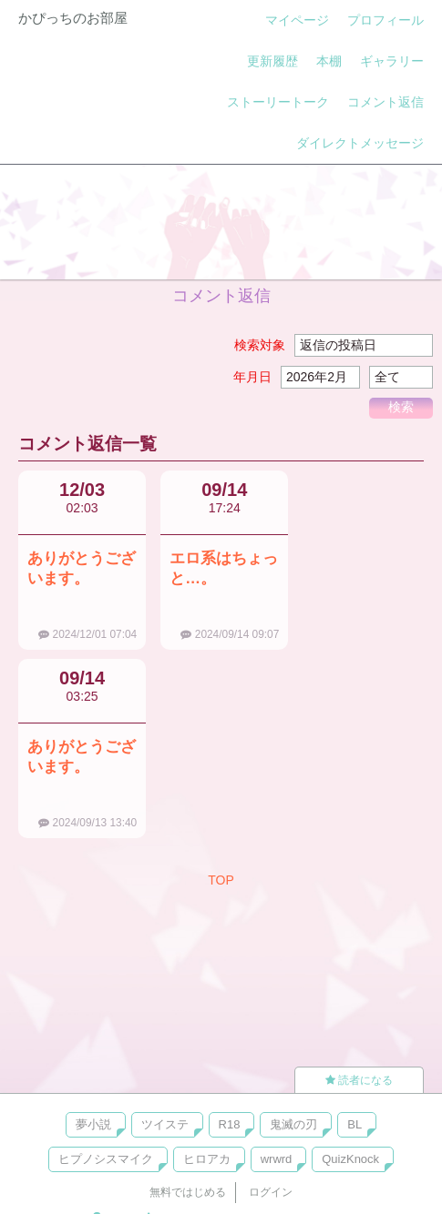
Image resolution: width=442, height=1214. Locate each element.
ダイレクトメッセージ (360, 143)
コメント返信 (385, 102)
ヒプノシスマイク (105, 1159)
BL (354, 1124)
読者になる (359, 1080)
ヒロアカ (207, 1159)
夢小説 (93, 1124)
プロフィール (385, 20)
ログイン (271, 1192)
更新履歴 (272, 61)
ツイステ (165, 1124)
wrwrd (277, 1159)
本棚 (329, 61)
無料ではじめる (187, 1192)
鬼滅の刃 (293, 1124)
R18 (230, 1124)
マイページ (297, 20)
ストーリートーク (278, 102)
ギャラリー (392, 61)
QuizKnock (350, 1159)
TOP (221, 880)
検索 (401, 407)
